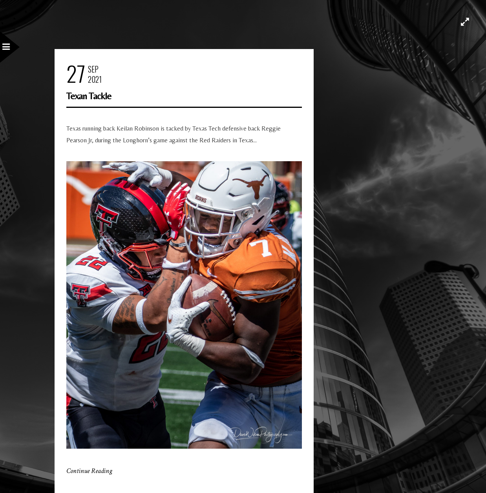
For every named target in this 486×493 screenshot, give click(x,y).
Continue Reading (89, 470)
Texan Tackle (88, 96)
